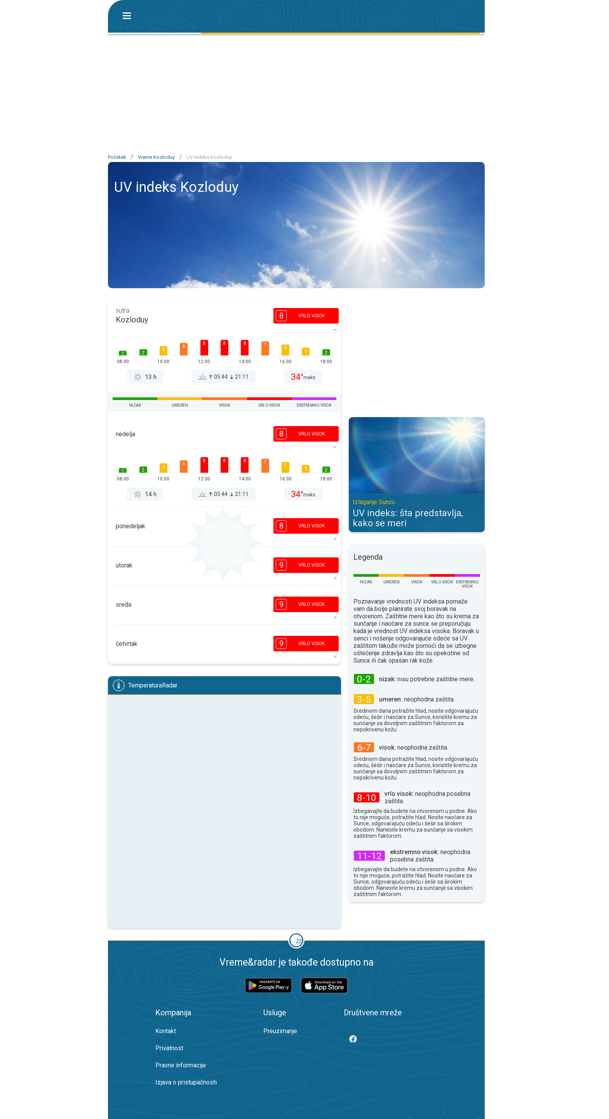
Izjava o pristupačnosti (186, 1082)
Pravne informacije (180, 1065)
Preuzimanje (280, 1031)
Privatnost (169, 1048)
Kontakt (165, 1031)
